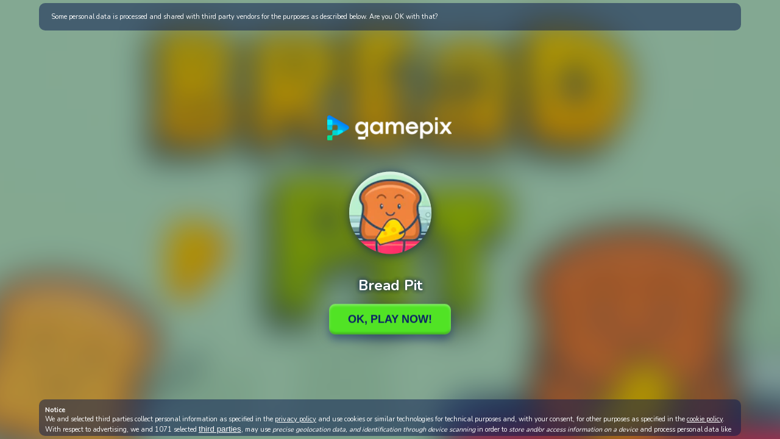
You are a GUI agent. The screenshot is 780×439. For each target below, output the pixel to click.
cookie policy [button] (705, 419)
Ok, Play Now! (390, 319)
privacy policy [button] (295, 419)
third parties (220, 429)
